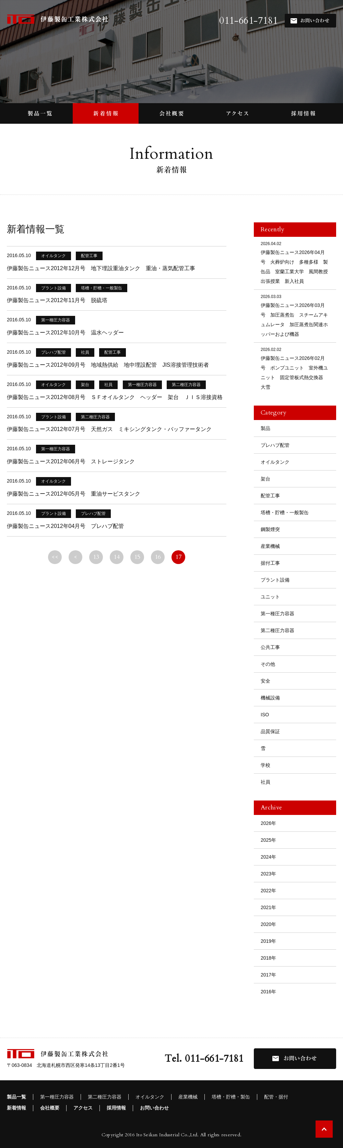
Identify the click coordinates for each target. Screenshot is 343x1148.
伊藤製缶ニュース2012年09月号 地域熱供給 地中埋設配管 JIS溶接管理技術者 (108, 365)
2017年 (268, 975)
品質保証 (270, 731)
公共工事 (270, 647)
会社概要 (49, 1108)
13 (96, 557)
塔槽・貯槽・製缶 (231, 1097)
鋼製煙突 (270, 529)
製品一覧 (16, 1097)
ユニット (270, 596)
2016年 (268, 991)
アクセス (83, 1108)
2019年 (268, 941)
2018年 (268, 958)
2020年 (268, 924)
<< (55, 557)
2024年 (268, 857)
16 (158, 557)
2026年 (268, 823)
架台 (265, 479)
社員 (265, 782)
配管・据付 (276, 1097)
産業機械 (270, 546)
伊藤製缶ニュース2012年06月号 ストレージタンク (71, 461)
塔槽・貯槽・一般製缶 (285, 512)
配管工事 (270, 495)
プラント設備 (275, 580)
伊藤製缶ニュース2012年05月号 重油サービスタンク (73, 494)
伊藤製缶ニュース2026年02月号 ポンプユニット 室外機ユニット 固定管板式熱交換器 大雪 (295, 368)
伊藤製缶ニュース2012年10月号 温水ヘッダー (65, 332)
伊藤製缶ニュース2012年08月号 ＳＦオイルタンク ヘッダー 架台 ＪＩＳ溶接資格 (115, 397)
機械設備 (270, 697)
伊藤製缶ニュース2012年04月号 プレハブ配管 (65, 526)
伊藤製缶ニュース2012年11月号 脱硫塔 (57, 300)
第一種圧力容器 (277, 613)
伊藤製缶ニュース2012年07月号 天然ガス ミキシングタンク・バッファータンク (109, 429)
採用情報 (116, 1108)
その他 (268, 664)
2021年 (268, 907)
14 (117, 557)
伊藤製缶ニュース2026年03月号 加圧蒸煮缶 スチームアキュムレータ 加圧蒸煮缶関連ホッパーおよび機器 (295, 315)
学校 (265, 765)
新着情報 (16, 1108)
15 (137, 557)
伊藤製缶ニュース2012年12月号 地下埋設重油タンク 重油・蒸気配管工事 (101, 268)
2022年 (268, 890)
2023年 (268, 873)
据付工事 (270, 563)
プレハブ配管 (275, 445)
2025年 (268, 840)
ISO (265, 714)
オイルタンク (275, 462)
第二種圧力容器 (277, 630)
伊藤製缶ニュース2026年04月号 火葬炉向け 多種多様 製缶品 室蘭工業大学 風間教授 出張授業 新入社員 (297, 262)
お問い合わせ (154, 1108)
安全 (265, 681)
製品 (265, 428)
